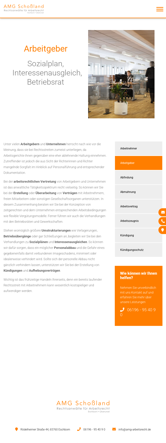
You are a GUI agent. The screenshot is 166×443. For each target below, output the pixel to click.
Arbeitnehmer (128, 148)
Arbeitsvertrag (129, 206)
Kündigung (127, 235)
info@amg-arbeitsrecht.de (134, 429)
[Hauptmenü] (160, 9)
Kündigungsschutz (132, 250)
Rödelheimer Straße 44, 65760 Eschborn (45, 429)
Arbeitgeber (127, 163)
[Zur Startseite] (24, 15)
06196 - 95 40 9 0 (94, 429)
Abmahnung (128, 192)
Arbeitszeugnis (129, 221)
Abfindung (126, 177)
